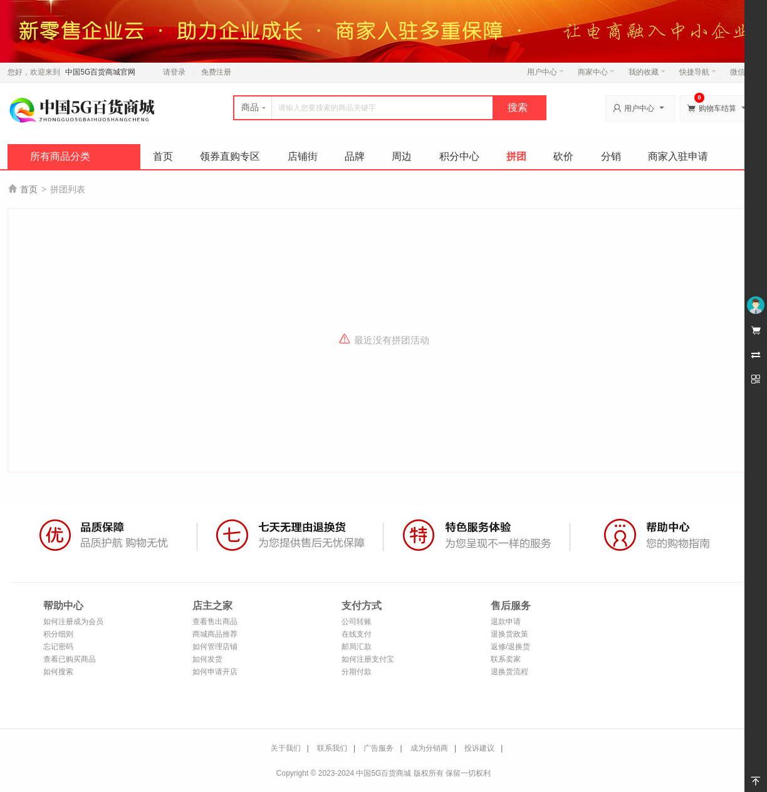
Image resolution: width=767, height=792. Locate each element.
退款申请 (506, 621)
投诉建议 (479, 748)
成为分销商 (429, 748)
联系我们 (332, 748)
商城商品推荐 (214, 634)
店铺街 (303, 156)
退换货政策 (509, 634)
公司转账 (357, 621)
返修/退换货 (510, 646)
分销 (611, 156)
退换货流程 (509, 671)
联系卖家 (506, 659)
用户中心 (545, 72)
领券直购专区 (230, 156)
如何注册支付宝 (368, 659)
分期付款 (357, 671)
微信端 (741, 72)
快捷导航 (697, 72)
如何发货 (207, 659)
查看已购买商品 (69, 659)
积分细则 (58, 634)
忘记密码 (58, 646)
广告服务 (378, 748)
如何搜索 (58, 671)
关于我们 (286, 748)
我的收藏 (647, 72)
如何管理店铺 (214, 646)
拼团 (516, 156)
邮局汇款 (357, 646)
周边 (402, 156)
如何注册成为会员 (73, 621)
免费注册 (216, 72)
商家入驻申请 (678, 156)
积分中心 (459, 156)
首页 (163, 156)
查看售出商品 (214, 621)
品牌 (355, 156)
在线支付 (357, 634)
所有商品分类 (60, 156)
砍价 (563, 156)
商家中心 (596, 72)
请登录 (174, 72)
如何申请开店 (214, 671)
